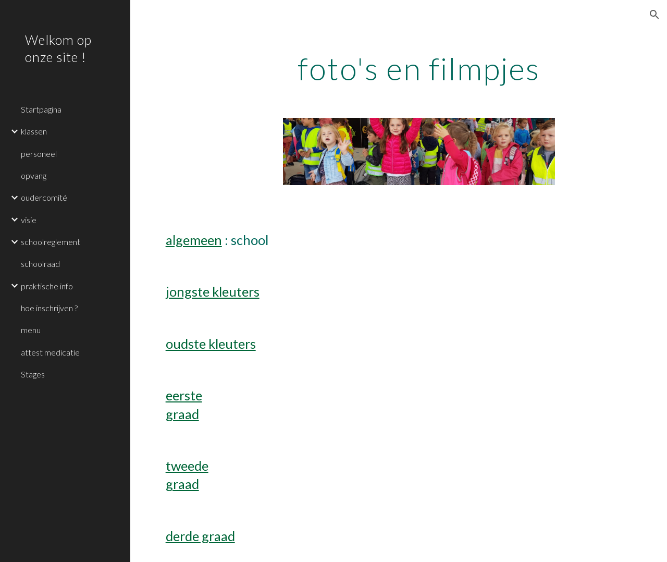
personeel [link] (39, 153)
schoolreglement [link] (50, 242)
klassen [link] (34, 131)
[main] (418, 68)
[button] (654, 14)
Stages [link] (33, 374)
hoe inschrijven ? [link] (49, 308)
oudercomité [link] (44, 197)
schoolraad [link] (40, 263)
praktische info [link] (47, 286)
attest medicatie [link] (50, 352)
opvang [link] (33, 175)
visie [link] (28, 220)
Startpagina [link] (41, 109)
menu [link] (31, 330)
